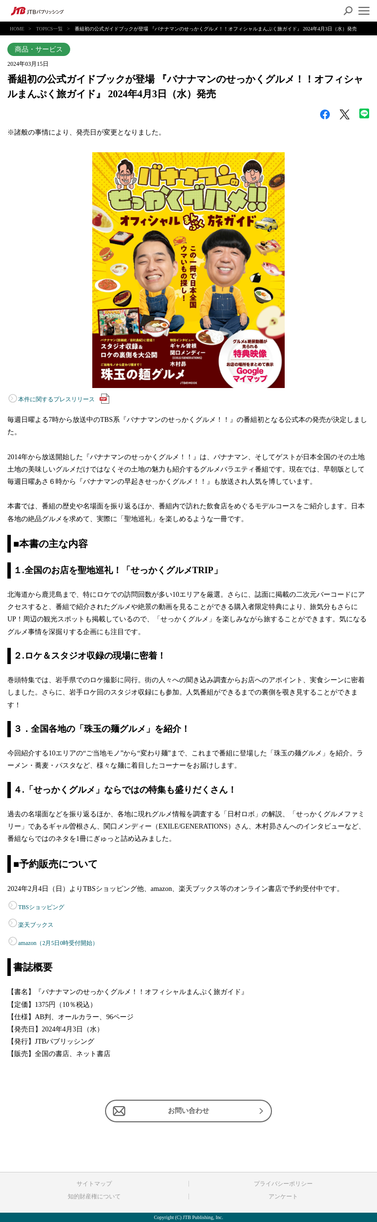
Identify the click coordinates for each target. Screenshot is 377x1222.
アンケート (283, 1196)
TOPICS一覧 (49, 28)
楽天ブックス (36, 924)
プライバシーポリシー (283, 1184)
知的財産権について (94, 1196)
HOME (17, 28)
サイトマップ (94, 1184)
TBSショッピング (41, 907)
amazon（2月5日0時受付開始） (58, 943)
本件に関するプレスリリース (64, 398)
